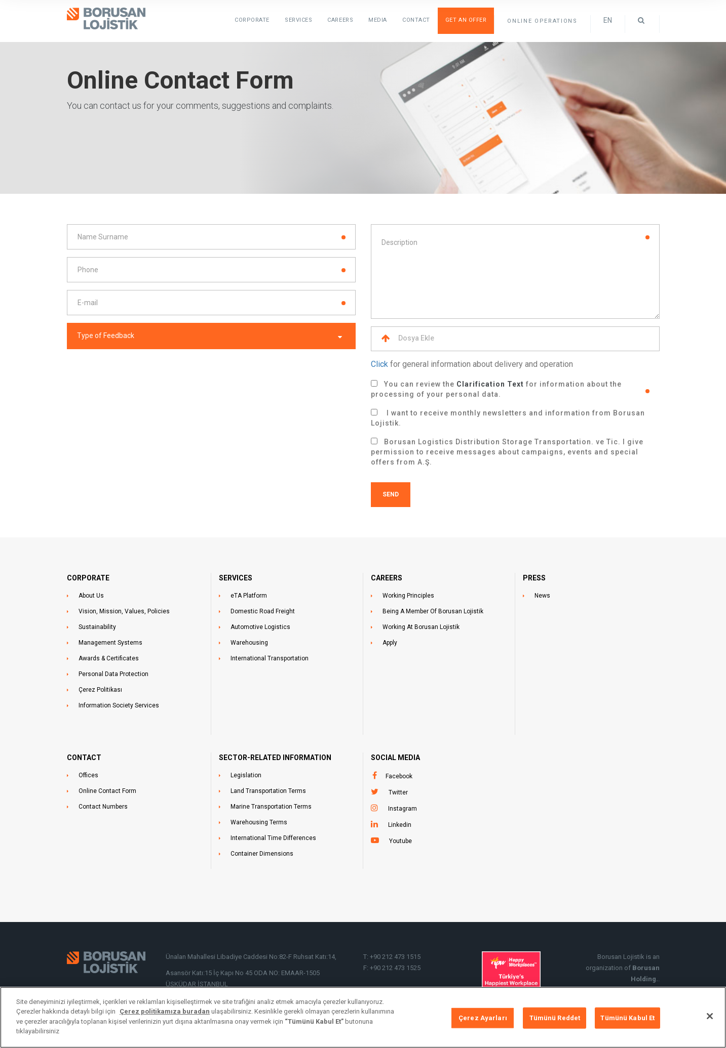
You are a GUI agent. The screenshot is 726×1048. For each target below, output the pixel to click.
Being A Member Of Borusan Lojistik (433, 611)
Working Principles (408, 595)
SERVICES (298, 20)
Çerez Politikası (100, 689)
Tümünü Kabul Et (627, 1019)
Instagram (402, 808)
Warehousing (249, 642)
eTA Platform (249, 595)
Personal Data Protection (113, 674)
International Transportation (270, 658)
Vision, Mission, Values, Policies (124, 611)
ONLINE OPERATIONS (542, 21)
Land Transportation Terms (268, 790)
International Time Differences (273, 838)
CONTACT (84, 757)
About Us (91, 595)
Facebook (399, 776)
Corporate (252, 20)
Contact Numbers (103, 806)
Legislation (246, 775)
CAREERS (386, 578)
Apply (390, 642)
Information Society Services (119, 705)
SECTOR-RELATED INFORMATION (275, 757)
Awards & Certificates (109, 658)
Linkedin (399, 824)
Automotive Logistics (260, 627)
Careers (340, 20)
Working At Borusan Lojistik (421, 627)
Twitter (398, 792)
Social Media (395, 757)
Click (379, 364)
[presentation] (144, 379)
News (542, 595)
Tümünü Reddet (555, 1019)
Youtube (400, 841)
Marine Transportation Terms (271, 806)
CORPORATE (88, 578)
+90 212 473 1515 (395, 956)
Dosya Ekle (407, 338)
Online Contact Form (107, 790)
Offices (88, 775)
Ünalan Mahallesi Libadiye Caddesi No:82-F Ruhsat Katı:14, (252, 956)
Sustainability (97, 627)
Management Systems (110, 642)
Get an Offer (466, 20)
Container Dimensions (262, 853)
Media (377, 20)
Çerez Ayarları (482, 1019)
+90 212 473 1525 (395, 968)
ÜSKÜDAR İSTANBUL (197, 984)
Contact (416, 20)
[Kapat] (710, 1018)
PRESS (534, 578)
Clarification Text (490, 384)
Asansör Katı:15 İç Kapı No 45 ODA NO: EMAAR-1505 (243, 973)
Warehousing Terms (259, 822)
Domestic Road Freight (263, 611)
